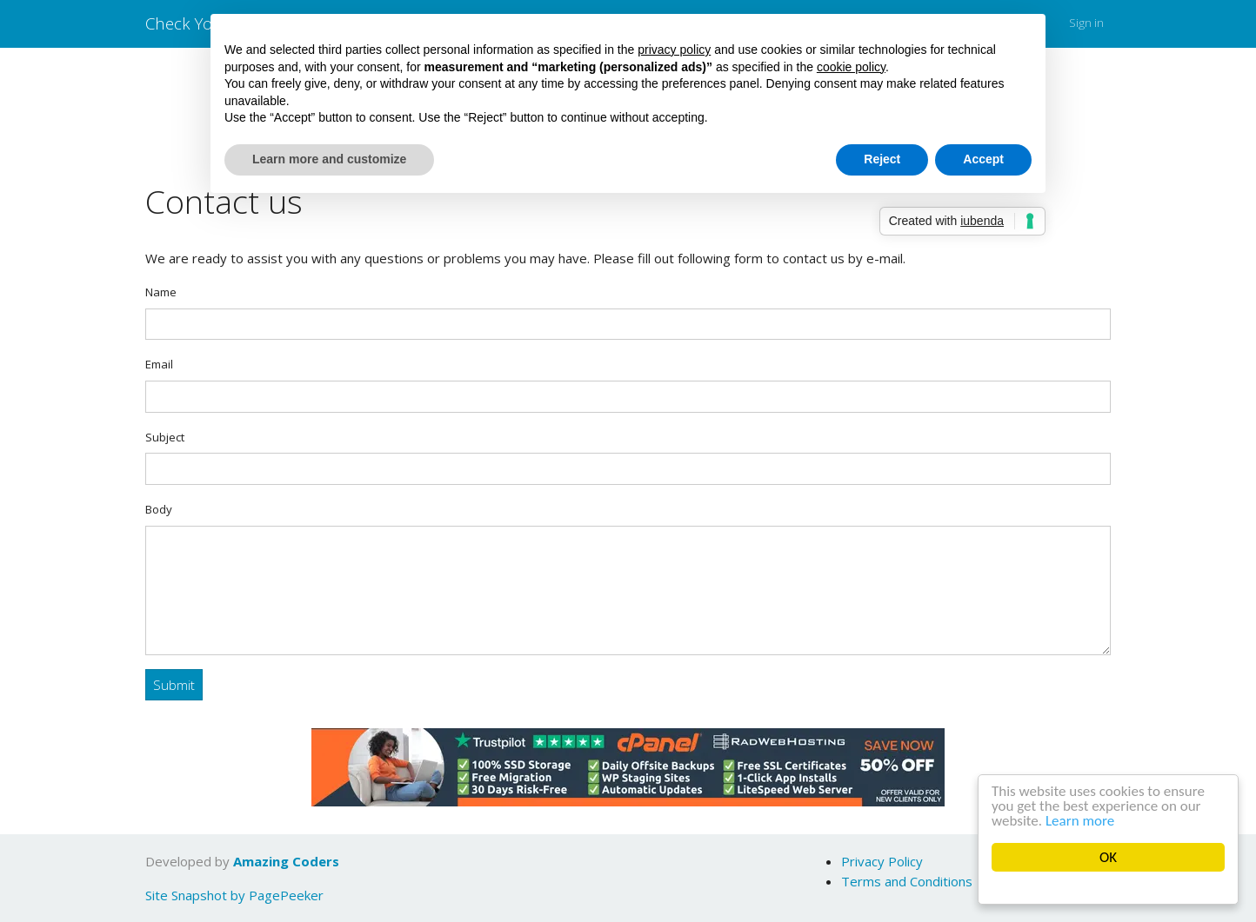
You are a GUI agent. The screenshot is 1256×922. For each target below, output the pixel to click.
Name (161, 292)
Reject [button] (882, 159)
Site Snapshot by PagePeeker (234, 895)
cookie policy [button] (851, 67)
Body (158, 509)
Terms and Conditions (906, 881)
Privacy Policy (882, 861)
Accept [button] (983, 159)
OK (1108, 857)
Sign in (1086, 22)
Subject (164, 437)
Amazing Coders (286, 861)
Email (159, 364)
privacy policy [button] (674, 49)
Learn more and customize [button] (329, 159)
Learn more (1080, 821)
